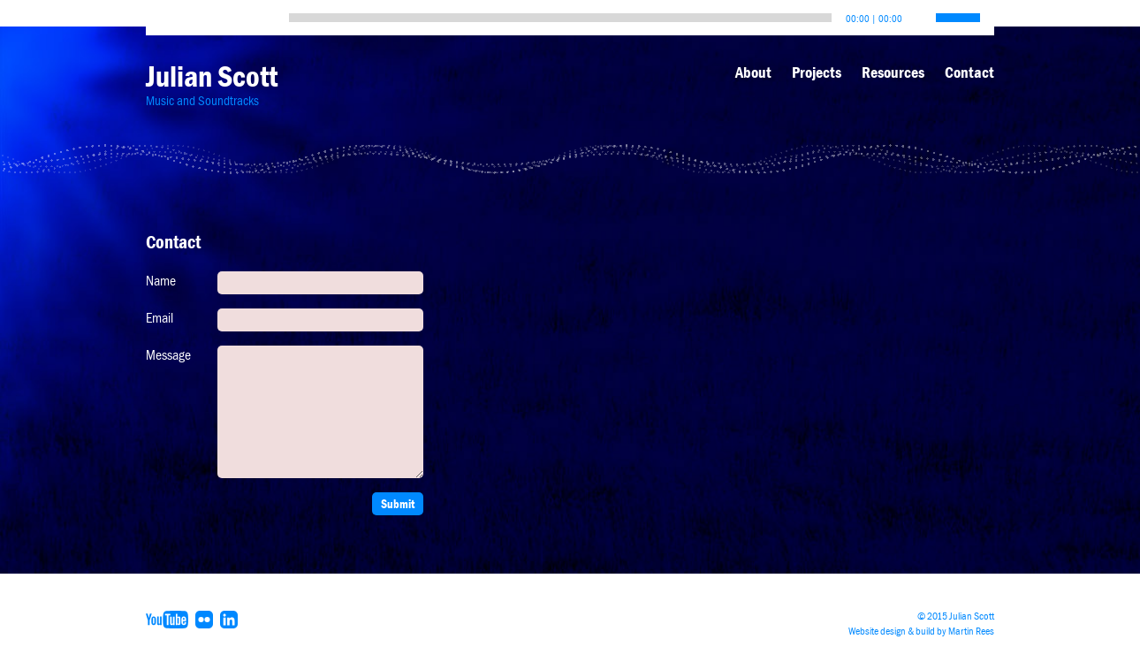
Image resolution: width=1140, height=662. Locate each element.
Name (161, 281)
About (753, 72)
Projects (816, 72)
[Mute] (916, 13)
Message (168, 355)
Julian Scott (211, 76)
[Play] (163, 13)
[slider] (560, 17)
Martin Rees (971, 631)
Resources (893, 72)
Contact (969, 72)
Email (159, 318)
